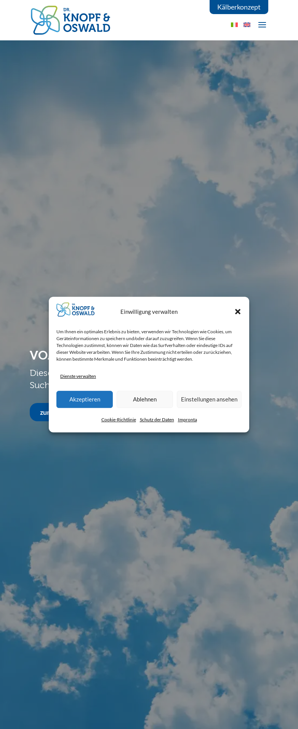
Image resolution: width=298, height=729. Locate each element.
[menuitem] (247, 24)
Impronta (187, 419)
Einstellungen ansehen (209, 399)
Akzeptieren (84, 399)
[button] (238, 311)
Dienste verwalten (78, 376)
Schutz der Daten (157, 419)
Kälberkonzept (239, 7)
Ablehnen (145, 399)
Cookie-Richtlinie (118, 419)
